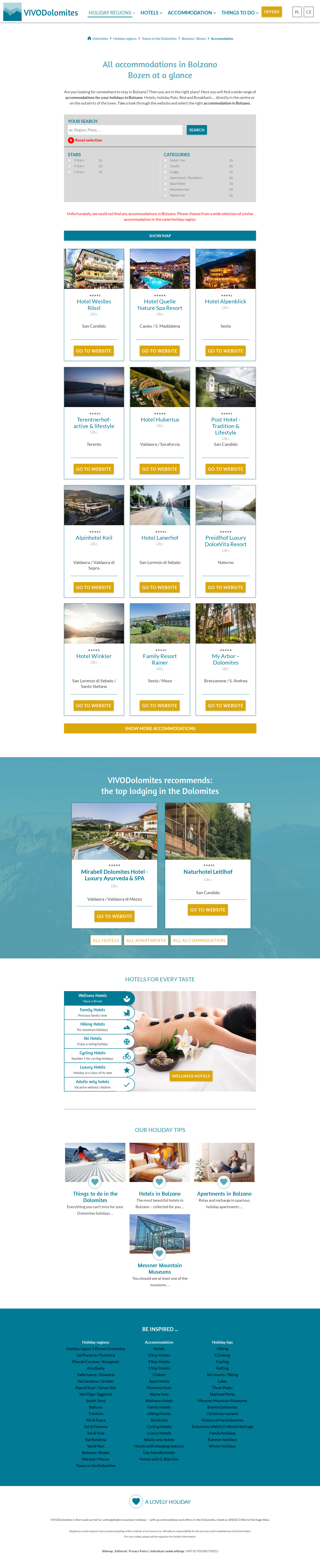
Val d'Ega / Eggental (95, 1396)
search (197, 129)
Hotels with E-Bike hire (159, 1461)
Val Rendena (95, 1441)
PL (297, 12)
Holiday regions (110, 13)
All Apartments (146, 940)
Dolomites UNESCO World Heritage (222, 1428)
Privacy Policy (138, 1553)
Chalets (159, 1376)
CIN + (94, 314)
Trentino (95, 1415)
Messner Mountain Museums (222, 1402)
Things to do (238, 13)
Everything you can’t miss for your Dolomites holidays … (95, 1180)
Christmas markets (222, 1415)
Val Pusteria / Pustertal (95, 1357)
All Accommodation (199, 940)
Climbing (222, 1357)
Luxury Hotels (96, 1070)
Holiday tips (222, 1344)
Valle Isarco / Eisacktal (95, 1376)
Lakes (222, 1383)
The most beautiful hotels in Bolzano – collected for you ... (160, 1176)
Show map (160, 235)
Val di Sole (95, 1435)
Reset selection (88, 140)
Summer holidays (222, 1441)
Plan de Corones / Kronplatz (95, 1363)
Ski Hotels (96, 1041)
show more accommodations (160, 728)
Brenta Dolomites (222, 1409)
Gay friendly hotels (159, 1454)
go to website (93, 350)
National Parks (222, 1396)
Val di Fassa (96, 1422)
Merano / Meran (95, 1461)
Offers (272, 11)
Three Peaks (222, 1389)
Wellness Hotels (191, 1076)
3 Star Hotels (159, 1357)
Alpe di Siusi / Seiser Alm (95, 1389)
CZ (308, 12)
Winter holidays (222, 1448)
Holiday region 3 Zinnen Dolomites (95, 1350)
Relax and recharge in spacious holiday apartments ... (224, 1176)
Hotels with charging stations (159, 1448)
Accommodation (190, 13)
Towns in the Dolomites (96, 1467)
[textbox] (125, 130)
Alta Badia (95, 1370)
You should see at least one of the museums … (160, 1252)
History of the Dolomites (222, 1422)
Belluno (95, 1409)
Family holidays (222, 1435)
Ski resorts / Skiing (222, 1376)
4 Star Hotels (159, 1363)
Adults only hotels (96, 1084)
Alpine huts (159, 1396)
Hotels (149, 13)
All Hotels (106, 940)
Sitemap (107, 1553)
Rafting (222, 1370)
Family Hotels (96, 1012)
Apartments (159, 1383)
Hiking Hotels (96, 1027)
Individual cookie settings (167, 1553)
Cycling (222, 1363)
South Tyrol (96, 1402)
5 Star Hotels (159, 1370)
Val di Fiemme (95, 1428)
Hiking (222, 1350)
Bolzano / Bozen (95, 1454)
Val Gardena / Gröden (96, 1383)
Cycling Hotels (96, 1056)
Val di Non (95, 1448)
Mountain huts (159, 1389)
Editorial (121, 1553)
